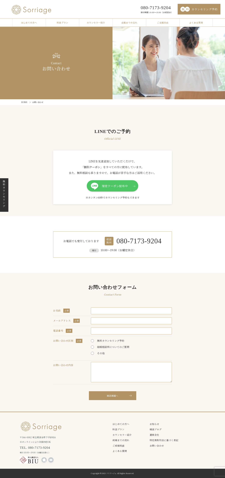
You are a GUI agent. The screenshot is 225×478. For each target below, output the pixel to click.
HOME (24, 102)
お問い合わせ (157, 445)
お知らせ (154, 424)
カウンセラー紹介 (96, 22)
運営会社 (154, 434)
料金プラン (62, 22)
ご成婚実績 (163, 22)
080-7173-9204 (156, 7)
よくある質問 (196, 22)
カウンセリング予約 (199, 9)
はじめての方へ (29, 22)
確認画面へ (112, 395)
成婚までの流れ (129, 22)
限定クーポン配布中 (115, 186)
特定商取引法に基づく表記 (164, 440)
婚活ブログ (156, 429)
